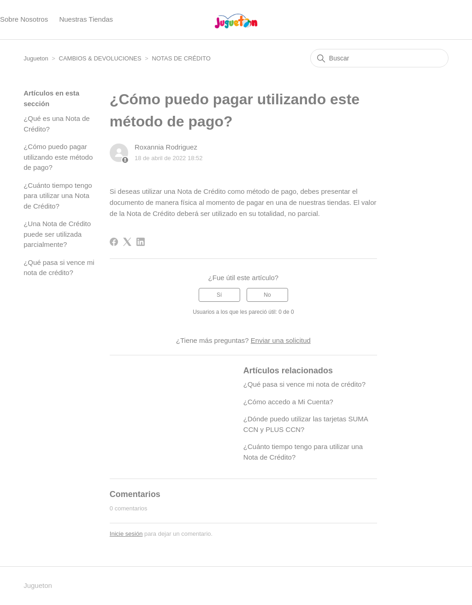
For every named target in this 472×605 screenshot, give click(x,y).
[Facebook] (114, 242)
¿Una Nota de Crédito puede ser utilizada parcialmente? (57, 234)
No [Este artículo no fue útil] (267, 295)
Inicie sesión (126, 533)
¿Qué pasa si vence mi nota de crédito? (59, 267)
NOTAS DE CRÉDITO (181, 58)
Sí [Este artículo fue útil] (219, 295)
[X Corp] (127, 242)
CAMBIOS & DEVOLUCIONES (100, 58)
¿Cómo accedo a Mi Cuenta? (288, 402)
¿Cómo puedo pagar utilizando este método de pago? (58, 157)
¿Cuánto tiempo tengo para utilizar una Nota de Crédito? (58, 195)
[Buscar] (379, 58)
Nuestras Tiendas (86, 19)
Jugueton (36, 58)
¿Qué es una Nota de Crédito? (56, 123)
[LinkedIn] (140, 242)
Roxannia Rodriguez (166, 147)
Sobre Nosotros (24, 19)
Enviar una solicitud (281, 340)
